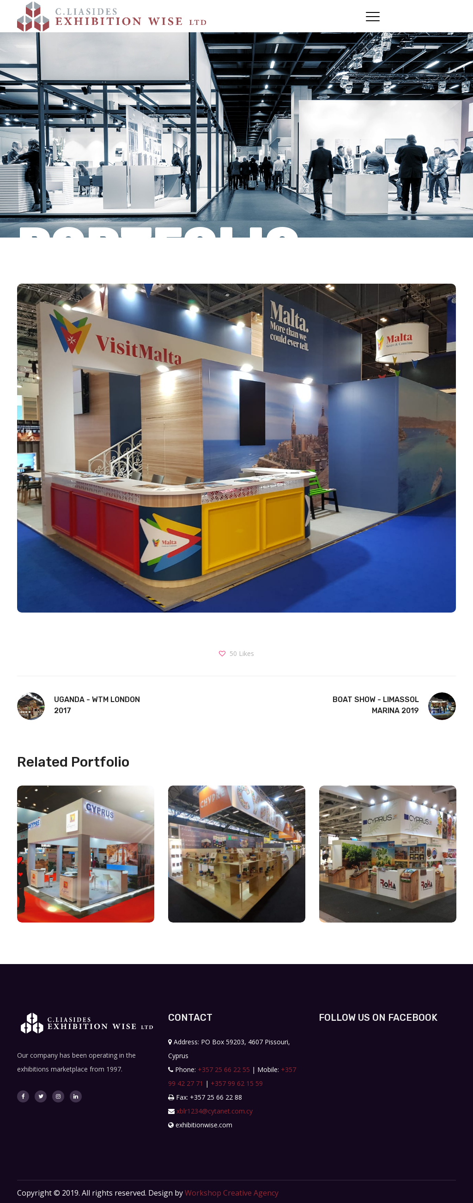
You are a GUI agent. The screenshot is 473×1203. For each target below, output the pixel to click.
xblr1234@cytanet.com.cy (214, 1111)
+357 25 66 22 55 (224, 1069)
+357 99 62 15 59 (237, 1083)
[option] (85, 861)
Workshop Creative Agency (232, 1193)
